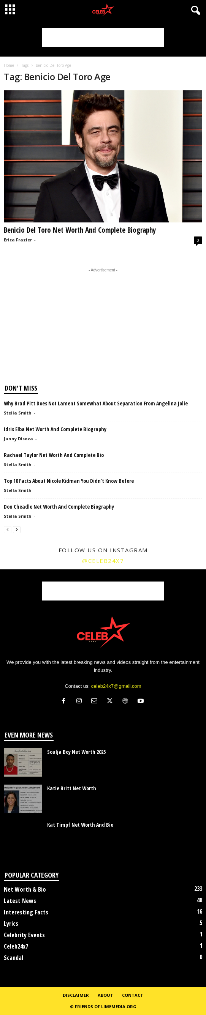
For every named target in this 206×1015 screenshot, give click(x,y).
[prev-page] (7, 529)
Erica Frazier (18, 240)
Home (9, 65)
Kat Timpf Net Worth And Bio (80, 824)
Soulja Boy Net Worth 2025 (76, 751)
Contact (132, 995)
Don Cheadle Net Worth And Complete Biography (59, 506)
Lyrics (11, 923)
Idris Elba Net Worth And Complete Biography (55, 429)
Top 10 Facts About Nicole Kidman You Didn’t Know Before (69, 480)
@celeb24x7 (103, 560)
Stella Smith (18, 413)
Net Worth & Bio (25, 889)
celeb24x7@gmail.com (116, 686)
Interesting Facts (26, 912)
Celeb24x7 (16, 946)
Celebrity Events (24, 935)
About (105, 995)
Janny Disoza (18, 438)
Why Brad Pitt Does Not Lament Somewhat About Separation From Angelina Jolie (96, 403)
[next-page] (17, 529)
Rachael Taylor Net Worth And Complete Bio (54, 455)
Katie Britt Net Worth (71, 788)
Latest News (20, 901)
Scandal (13, 958)
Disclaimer (76, 995)
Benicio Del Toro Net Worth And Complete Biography (80, 230)
